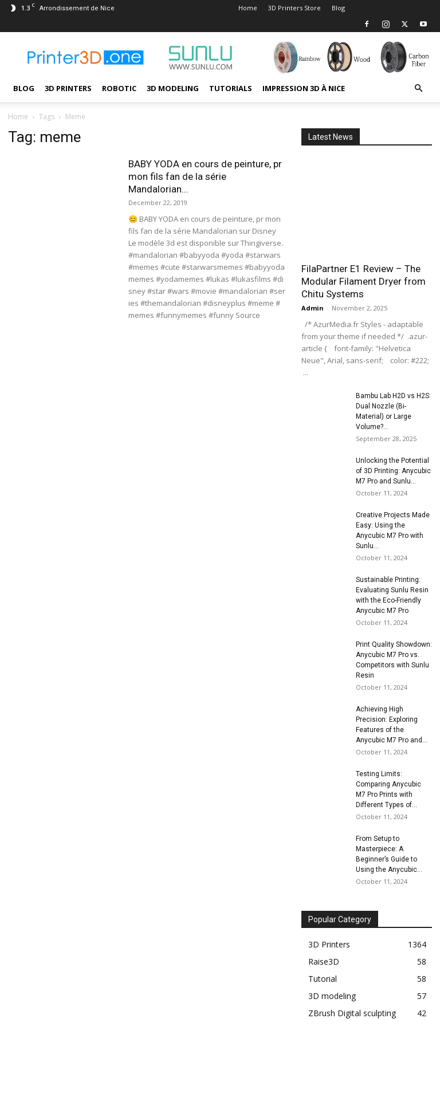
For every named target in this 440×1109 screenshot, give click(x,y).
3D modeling (173, 88)
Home (247, 7)
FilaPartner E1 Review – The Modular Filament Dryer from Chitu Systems (363, 281)
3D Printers (68, 88)
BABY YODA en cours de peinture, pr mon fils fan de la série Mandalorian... (205, 176)
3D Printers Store (294, 7)
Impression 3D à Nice (303, 88)
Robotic (119, 88)
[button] (418, 88)
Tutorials (230, 88)
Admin (312, 308)
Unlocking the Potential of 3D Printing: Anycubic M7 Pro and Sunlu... (393, 471)
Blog (338, 7)
